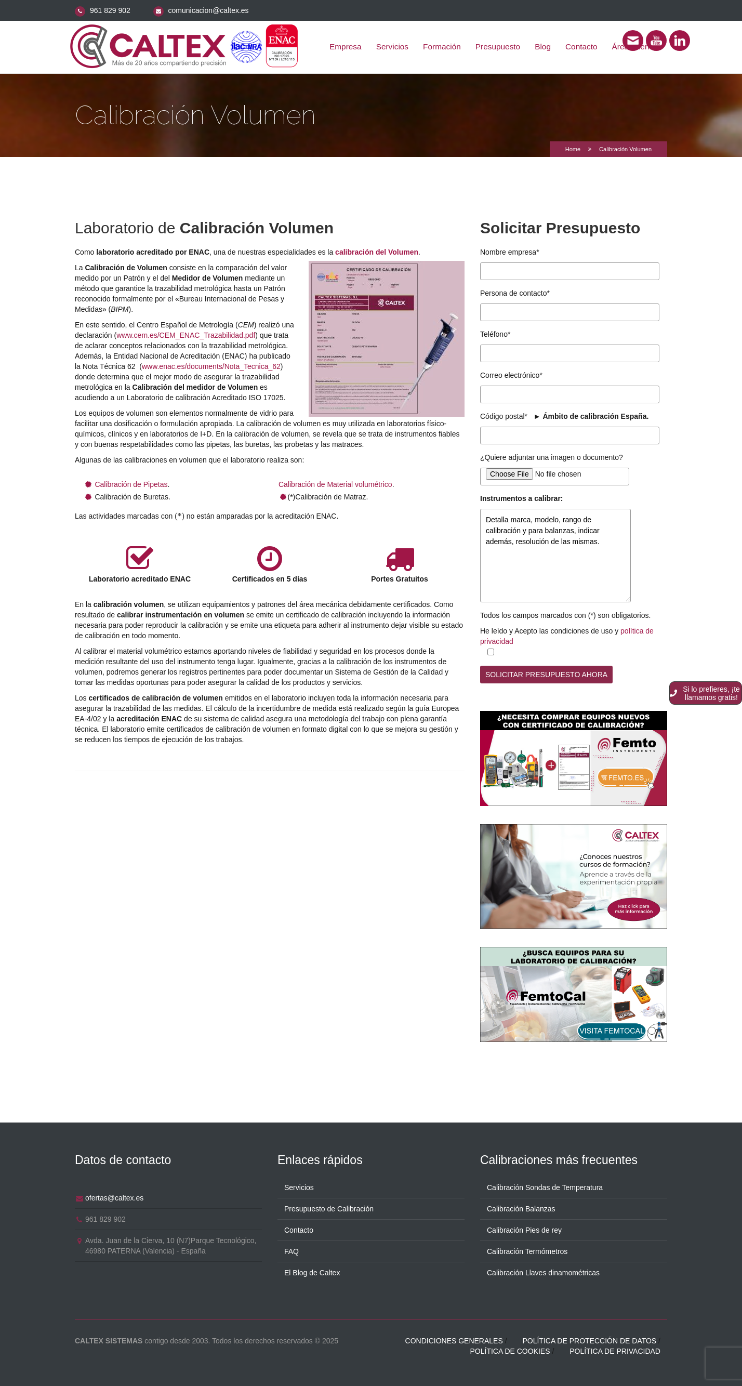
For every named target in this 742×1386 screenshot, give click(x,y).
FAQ (291, 1250)
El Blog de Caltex (312, 1271)
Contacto (581, 46)
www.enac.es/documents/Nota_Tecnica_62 (211, 366)
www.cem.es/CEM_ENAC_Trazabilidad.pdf (185, 335)
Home (572, 149)
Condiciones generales (454, 1339)
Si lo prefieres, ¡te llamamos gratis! (705, 693)
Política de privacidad (614, 1349)
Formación (442, 46)
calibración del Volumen (376, 252)
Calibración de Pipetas (131, 484)
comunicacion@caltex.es (208, 10)
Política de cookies (510, 1349)
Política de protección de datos (589, 1339)
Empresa (345, 46)
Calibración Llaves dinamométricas (543, 1271)
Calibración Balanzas (521, 1207)
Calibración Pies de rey (524, 1228)
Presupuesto (497, 46)
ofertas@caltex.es (114, 1196)
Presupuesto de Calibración (329, 1207)
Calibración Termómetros (527, 1250)
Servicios (392, 46)
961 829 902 (110, 10)
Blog (543, 46)
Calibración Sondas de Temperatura (545, 1186)
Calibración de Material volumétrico (335, 484)
